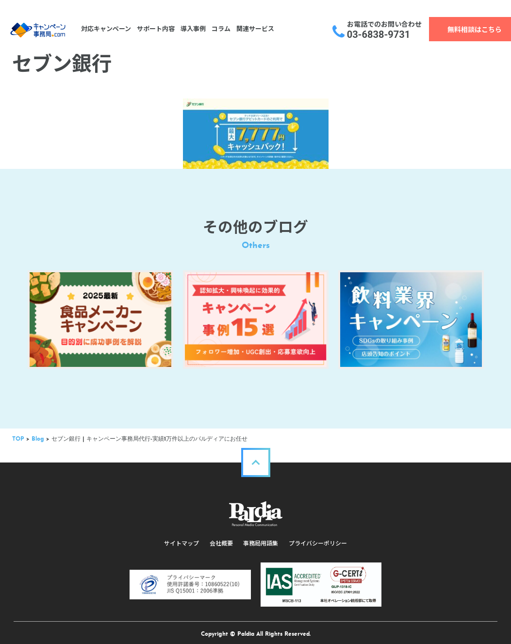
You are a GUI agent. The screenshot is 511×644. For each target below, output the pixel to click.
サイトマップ (182, 538)
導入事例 (191, 29)
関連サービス (254, 29)
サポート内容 (154, 29)
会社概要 (221, 538)
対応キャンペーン (105, 29)
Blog (39, 434)
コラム (219, 29)
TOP (19, 434)
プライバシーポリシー (317, 538)
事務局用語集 (260, 538)
